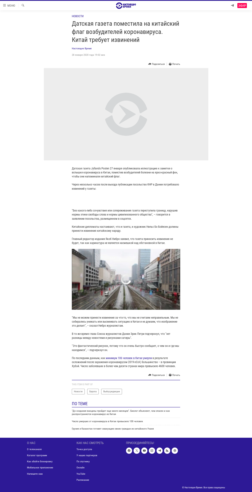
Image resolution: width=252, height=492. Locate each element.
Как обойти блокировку (40, 461)
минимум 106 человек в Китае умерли (129, 358)
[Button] (156, 64)
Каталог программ (37, 455)
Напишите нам (35, 473)
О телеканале (34, 449)
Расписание (82, 479)
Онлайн (80, 467)
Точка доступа (84, 449)
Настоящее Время (82, 48)
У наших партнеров (86, 455)
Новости (78, 16)
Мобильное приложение (40, 467)
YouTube (80, 473)
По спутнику (83, 461)
